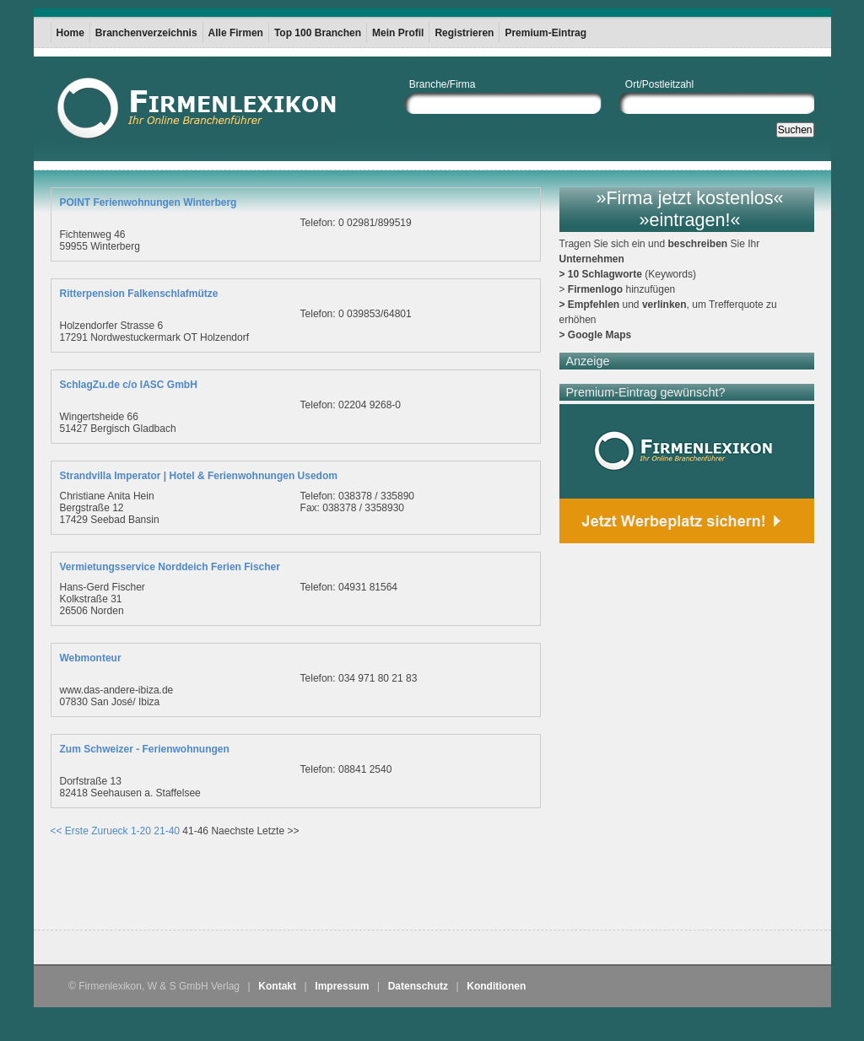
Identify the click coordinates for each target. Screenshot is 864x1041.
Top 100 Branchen (317, 33)
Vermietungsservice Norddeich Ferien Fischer (170, 567)
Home (70, 33)
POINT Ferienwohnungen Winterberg (148, 202)
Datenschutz (418, 986)
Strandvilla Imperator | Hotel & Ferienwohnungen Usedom (199, 476)
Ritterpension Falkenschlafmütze (139, 293)
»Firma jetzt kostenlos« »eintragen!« (689, 208)
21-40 (167, 831)
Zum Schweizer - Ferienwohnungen (145, 749)
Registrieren (464, 33)
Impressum (342, 986)
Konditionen (496, 986)
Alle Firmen (235, 33)
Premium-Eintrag (545, 33)
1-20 (141, 831)
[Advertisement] (248, 887)
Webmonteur (91, 658)
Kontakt (277, 986)
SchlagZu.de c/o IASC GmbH (128, 385)
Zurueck (109, 831)
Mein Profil (398, 33)
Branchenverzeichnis (146, 33)
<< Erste (70, 831)
